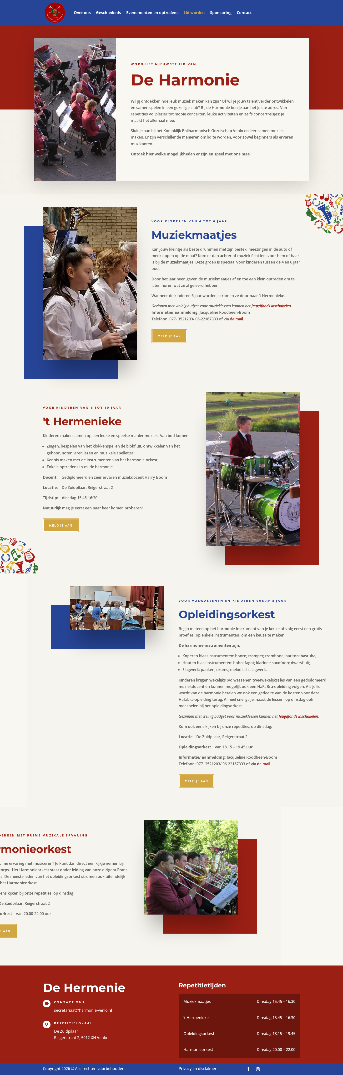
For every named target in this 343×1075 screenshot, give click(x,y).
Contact (244, 12)
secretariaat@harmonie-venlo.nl (83, 1010)
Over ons (82, 12)
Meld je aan (169, 336)
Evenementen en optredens (152, 12)
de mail (236, 319)
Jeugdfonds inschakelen (271, 306)
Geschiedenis (108, 12)
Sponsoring (221, 12)
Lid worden (194, 12)
